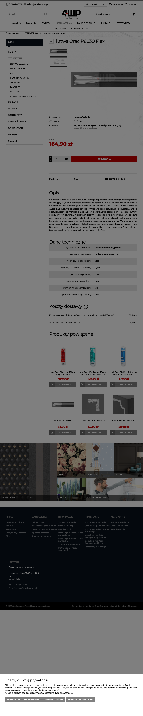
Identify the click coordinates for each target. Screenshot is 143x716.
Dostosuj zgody (53, 699)
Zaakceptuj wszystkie (80, 699)
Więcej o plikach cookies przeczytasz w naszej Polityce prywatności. (39, 693)
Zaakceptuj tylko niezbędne (23, 699)
